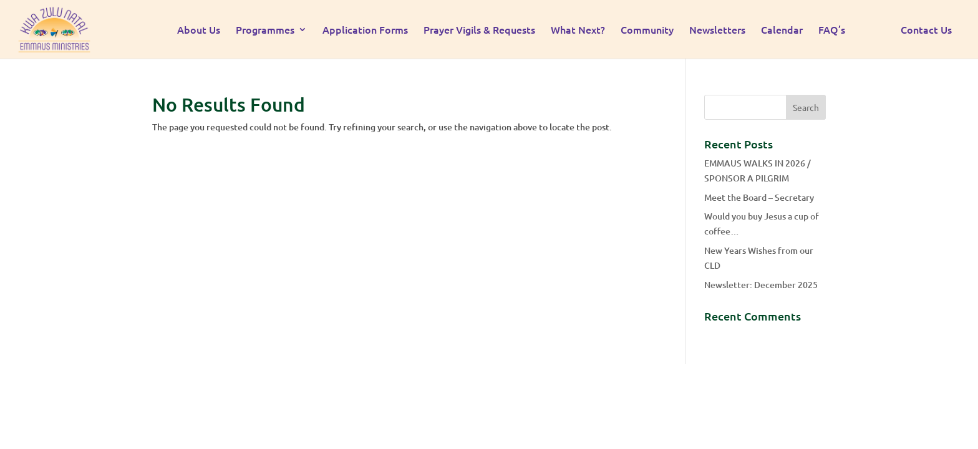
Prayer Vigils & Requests (479, 30)
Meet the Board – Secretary (759, 197)
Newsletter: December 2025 (761, 285)
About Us (198, 30)
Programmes (265, 30)
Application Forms (365, 30)
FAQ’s (831, 30)
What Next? (578, 30)
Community (647, 30)
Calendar (782, 30)
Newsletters (717, 30)
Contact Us (926, 30)
